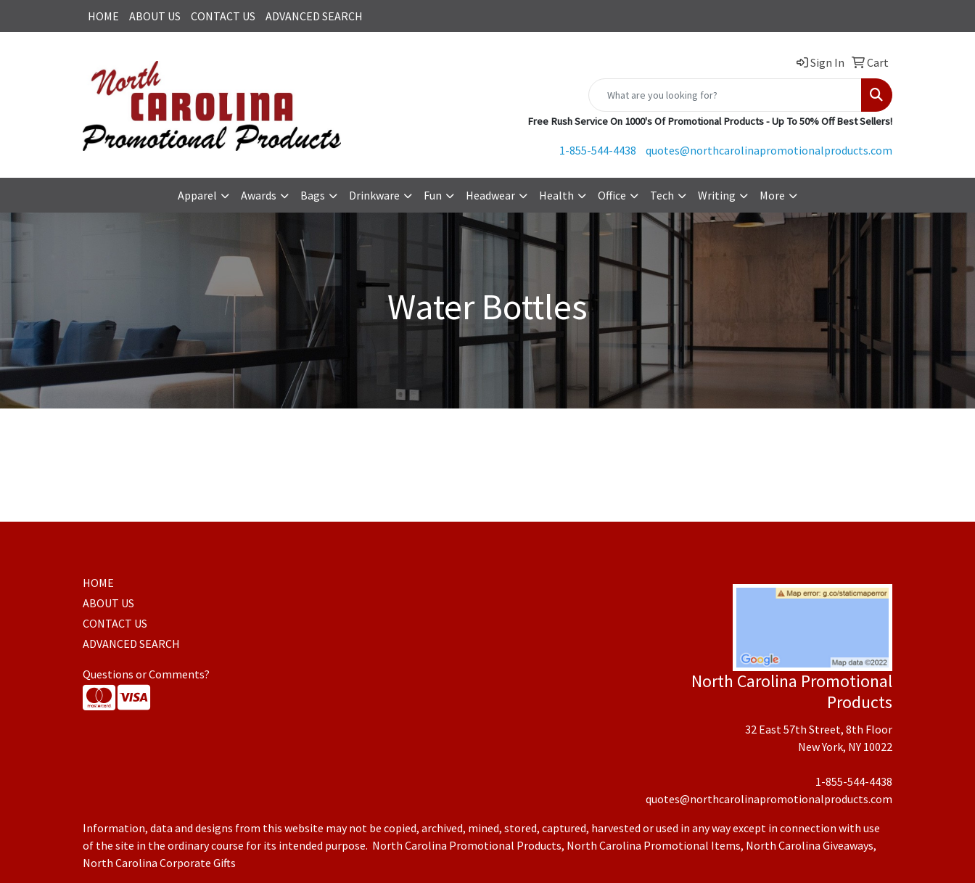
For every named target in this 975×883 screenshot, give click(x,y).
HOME (103, 16)
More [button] (772, 195)
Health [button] (556, 195)
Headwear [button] (490, 195)
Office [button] (612, 195)
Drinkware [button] (374, 195)
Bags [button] (312, 195)
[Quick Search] (725, 95)
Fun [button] (433, 195)
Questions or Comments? (146, 674)
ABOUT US (155, 16)
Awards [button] (258, 195)
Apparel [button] (197, 195)
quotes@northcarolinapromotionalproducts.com (769, 150)
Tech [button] (662, 195)
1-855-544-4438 (597, 150)
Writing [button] (717, 195)
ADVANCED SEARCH (314, 16)
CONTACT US (223, 16)
